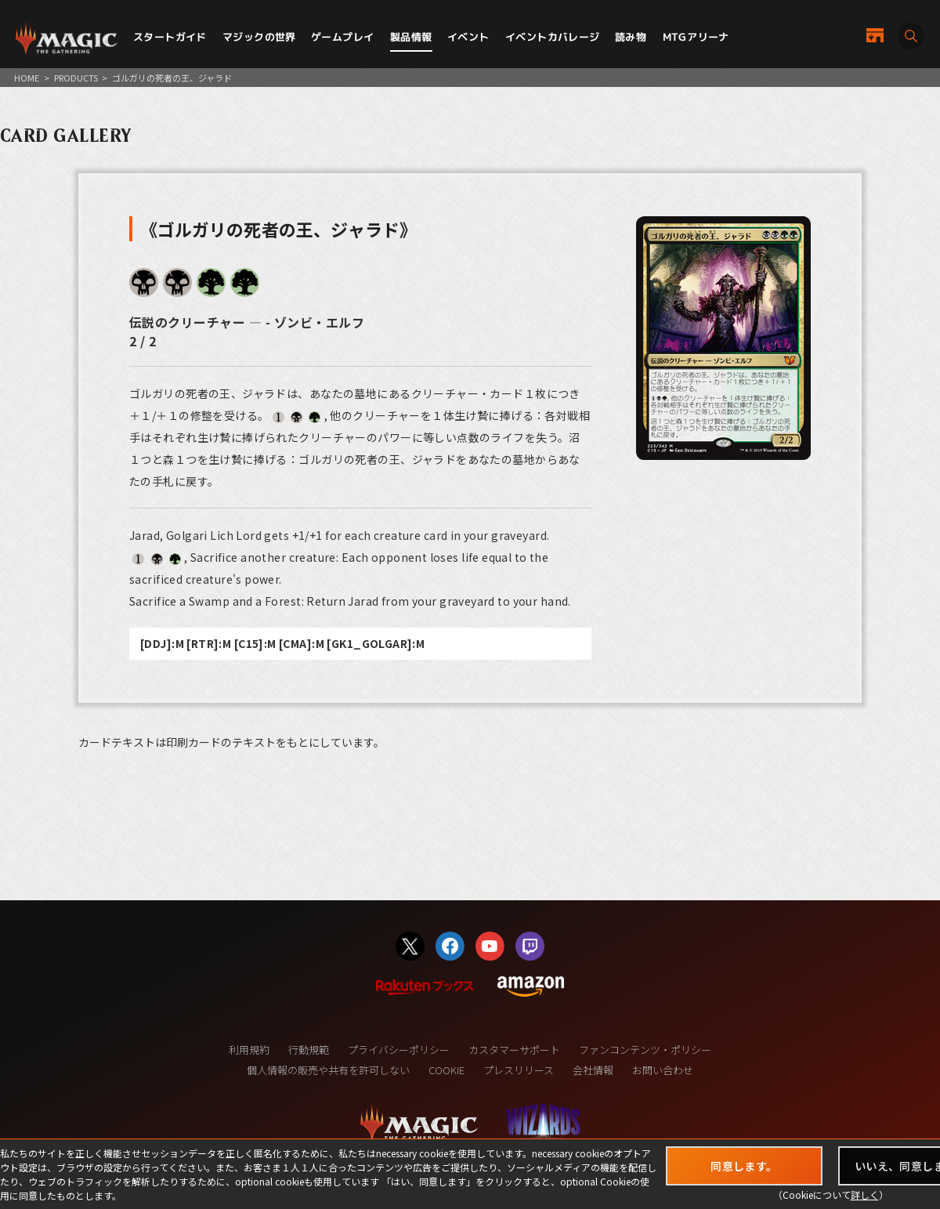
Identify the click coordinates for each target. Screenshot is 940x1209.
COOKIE (446, 1069)
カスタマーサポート (514, 1049)
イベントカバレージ (552, 37)
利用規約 (249, 1049)
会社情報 (593, 1069)
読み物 (630, 37)
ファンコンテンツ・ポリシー (645, 1049)
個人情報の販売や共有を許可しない (328, 1069)
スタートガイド (170, 37)
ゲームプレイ (342, 37)
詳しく (865, 1194)
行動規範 (308, 1049)
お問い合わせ (662, 1069)
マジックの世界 (259, 37)
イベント (468, 37)
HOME (26, 77)
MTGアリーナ (696, 37)
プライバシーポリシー (399, 1049)
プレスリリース (518, 1069)
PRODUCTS (76, 77)
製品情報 (411, 37)
